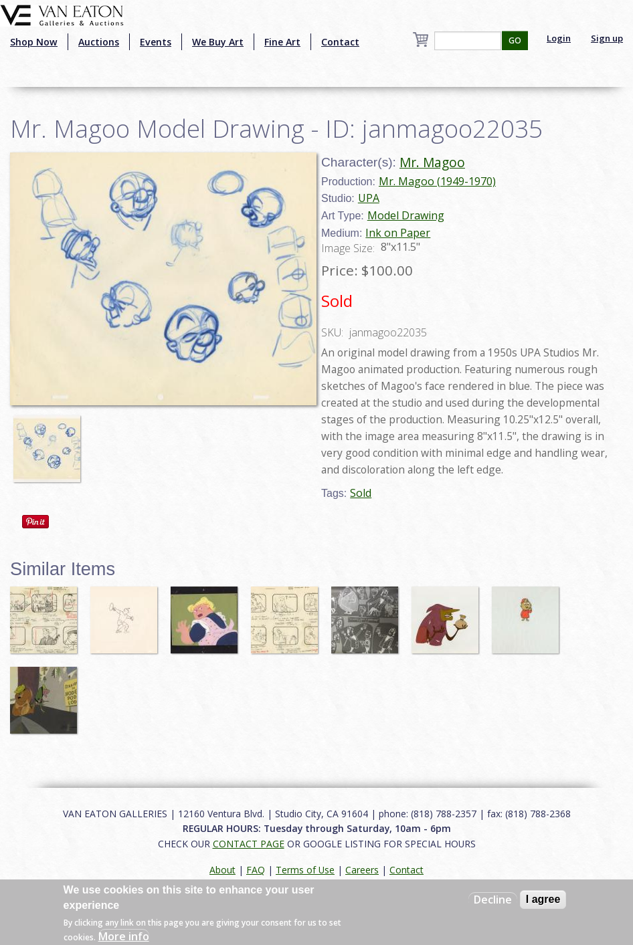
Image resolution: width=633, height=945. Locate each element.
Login (559, 38)
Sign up (607, 38)
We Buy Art (218, 41)
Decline (493, 899)
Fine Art (282, 41)
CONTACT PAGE (248, 843)
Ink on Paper (397, 232)
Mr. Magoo (432, 162)
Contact (340, 41)
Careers (362, 869)
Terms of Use (305, 869)
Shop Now (34, 41)
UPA (368, 198)
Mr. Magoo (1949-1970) (437, 181)
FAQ (255, 869)
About (222, 869)
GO (515, 40)
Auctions (98, 41)
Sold (360, 493)
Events (155, 41)
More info (123, 936)
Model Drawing (405, 215)
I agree (543, 899)
